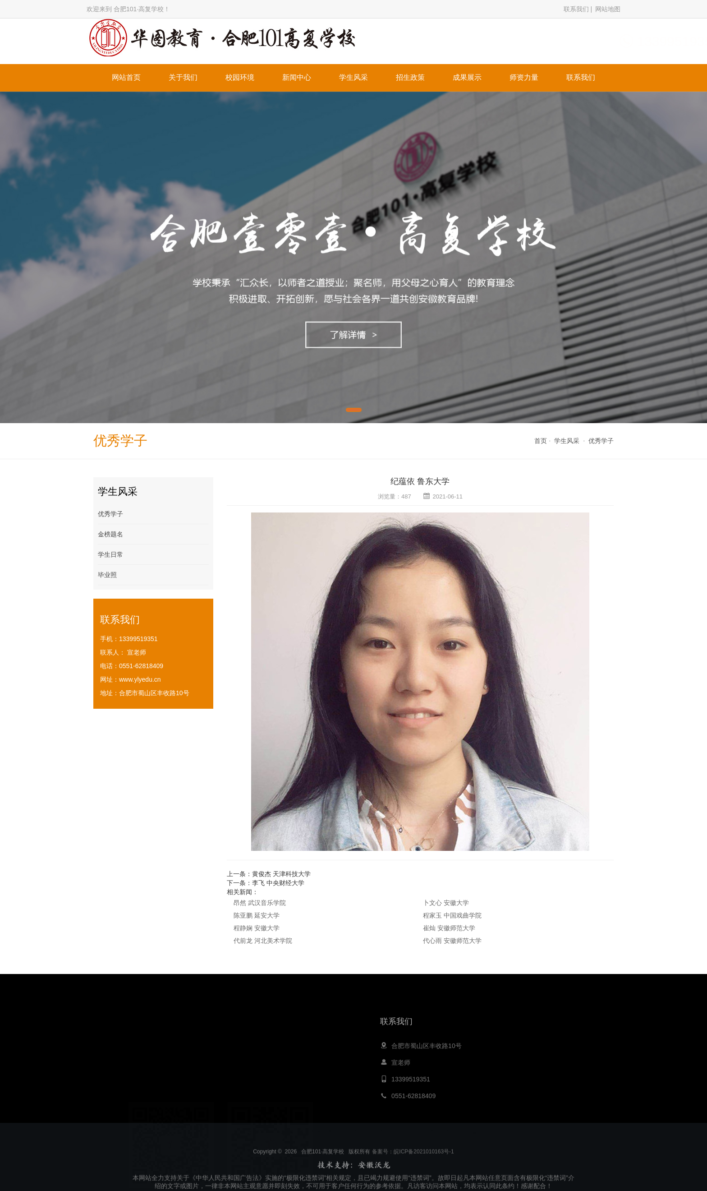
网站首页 (126, 77)
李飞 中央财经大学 (278, 882)
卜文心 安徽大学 (446, 902)
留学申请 (453, 1130)
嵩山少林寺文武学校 (376, 1130)
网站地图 (607, 9)
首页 (540, 440)
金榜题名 (110, 534)
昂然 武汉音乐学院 (260, 902)
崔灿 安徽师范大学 (449, 928)
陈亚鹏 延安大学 (257, 915)
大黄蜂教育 (255, 1130)
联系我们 (576, 9)
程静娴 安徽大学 (257, 928)
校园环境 (239, 77)
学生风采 (353, 77)
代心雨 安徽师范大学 (452, 940)
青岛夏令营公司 (325, 1130)
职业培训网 (421, 1130)
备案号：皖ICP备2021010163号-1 (413, 1180)
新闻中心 (296, 77)
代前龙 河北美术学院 (263, 940)
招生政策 (410, 77)
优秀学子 (601, 440)
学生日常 (110, 554)
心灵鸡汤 (287, 1130)
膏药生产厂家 (488, 1130)
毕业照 (107, 574)
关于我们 (183, 77)
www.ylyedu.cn (140, 679)
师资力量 (524, 77)
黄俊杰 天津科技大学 (281, 873)
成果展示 (467, 77)
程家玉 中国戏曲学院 (452, 915)
